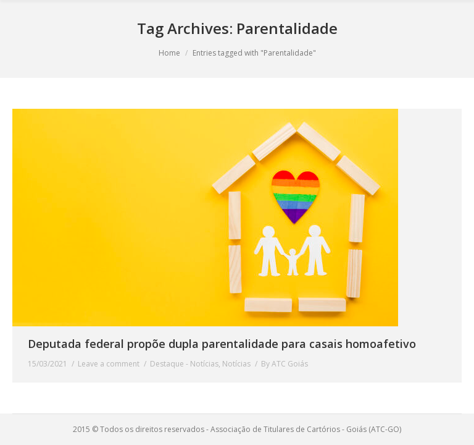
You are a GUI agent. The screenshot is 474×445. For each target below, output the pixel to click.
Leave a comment (108, 363)
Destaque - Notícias (184, 363)
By (284, 363)
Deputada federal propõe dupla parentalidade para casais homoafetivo (222, 343)
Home (169, 53)
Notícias (236, 363)
